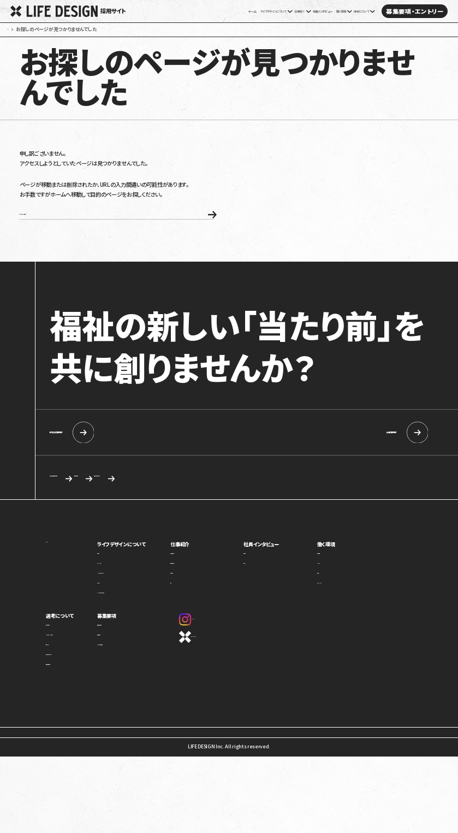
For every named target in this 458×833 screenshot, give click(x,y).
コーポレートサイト (216, 662)
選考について (61, 641)
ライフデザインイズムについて (76, 663)
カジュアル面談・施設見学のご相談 (100, 502)
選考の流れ (57, 673)
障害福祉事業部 (207, 592)
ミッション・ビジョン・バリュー (145, 602)
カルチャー (126, 612)
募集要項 (127, 641)
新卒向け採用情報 (112, 455)
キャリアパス (337, 592)
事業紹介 (125, 582)
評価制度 (334, 602)
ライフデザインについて (143, 569)
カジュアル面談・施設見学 (142, 673)
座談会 (265, 592)
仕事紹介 (201, 569)
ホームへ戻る (89, 233)
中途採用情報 (349, 455)
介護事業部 (203, 602)
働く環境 (335, 569)
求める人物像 (207, 502)
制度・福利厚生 (340, 582)
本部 (195, 612)
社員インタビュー (285, 11)
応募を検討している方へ (303, 502)
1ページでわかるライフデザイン (148, 621)
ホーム (164, 11)
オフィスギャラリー (343, 612)
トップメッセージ (133, 592)
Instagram (211, 645)
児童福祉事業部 (207, 582)
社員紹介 (267, 582)
